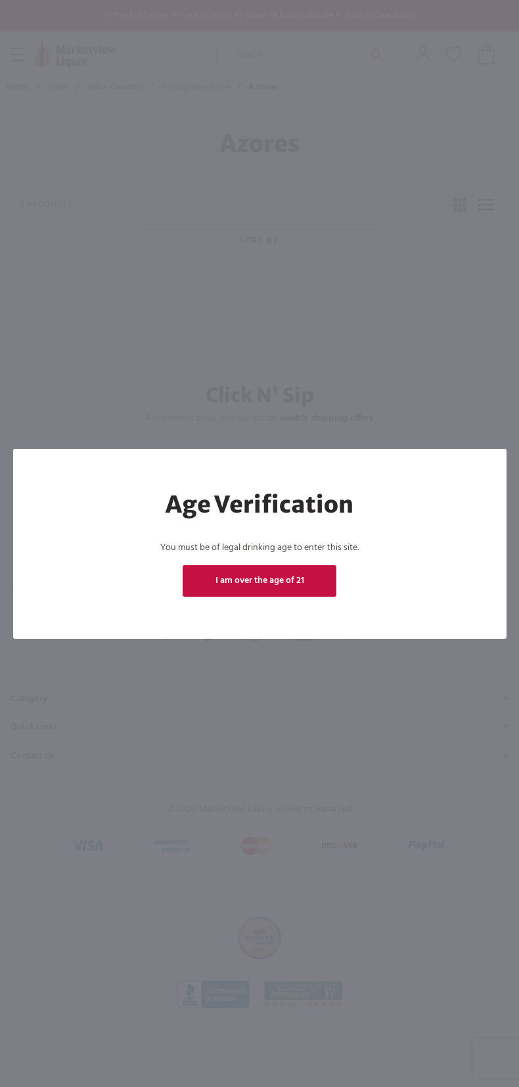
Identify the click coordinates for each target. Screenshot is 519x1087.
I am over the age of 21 (259, 580)
